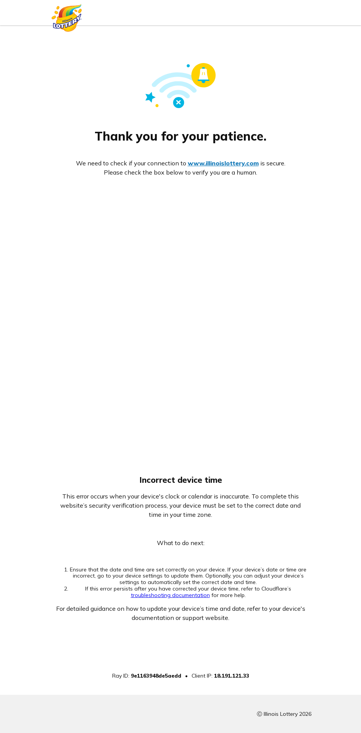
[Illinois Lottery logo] (67, 16)
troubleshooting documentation (170, 595)
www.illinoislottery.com (223, 163)
